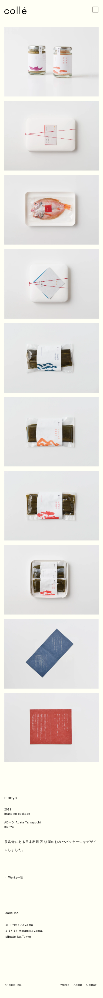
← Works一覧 (13, 877)
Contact (92, 984)
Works (64, 984)
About (78, 984)
